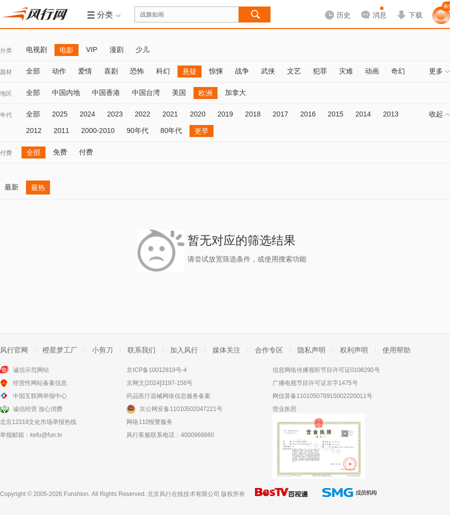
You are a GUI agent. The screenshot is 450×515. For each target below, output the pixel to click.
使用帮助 (396, 350)
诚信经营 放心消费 (37, 409)
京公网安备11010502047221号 (181, 409)
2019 (225, 114)
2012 (34, 130)
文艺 (294, 71)
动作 (59, 71)
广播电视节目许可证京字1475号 (315, 383)
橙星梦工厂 (60, 350)
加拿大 (235, 92)
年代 (6, 115)
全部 (33, 71)
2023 (114, 114)
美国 (179, 92)
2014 (363, 114)
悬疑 (189, 72)
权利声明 (354, 350)
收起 (439, 114)
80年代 (171, 130)
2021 (170, 114)
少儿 (143, 50)
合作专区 (269, 350)
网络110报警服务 (149, 422)
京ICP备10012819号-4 (156, 370)
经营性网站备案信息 (40, 383)
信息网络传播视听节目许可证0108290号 (326, 370)
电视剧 (36, 50)
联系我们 (142, 350)
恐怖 (137, 71)
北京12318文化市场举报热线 (38, 422)
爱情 (85, 71)
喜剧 (111, 71)
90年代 (137, 130)
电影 (67, 50)
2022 (142, 114)
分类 (6, 50)
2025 (60, 114)
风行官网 (14, 350)
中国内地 (66, 92)
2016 (308, 114)
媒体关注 (226, 350)
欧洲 (205, 93)
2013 (390, 114)
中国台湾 (146, 92)
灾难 (346, 71)
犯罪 (320, 71)
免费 (60, 152)
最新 (11, 187)
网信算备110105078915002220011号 (322, 396)
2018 (252, 114)
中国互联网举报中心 (40, 396)
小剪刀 (102, 350)
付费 (6, 153)
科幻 (163, 71)
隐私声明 (312, 350)
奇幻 (398, 71)
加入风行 (184, 350)
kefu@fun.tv (46, 435)
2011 (61, 130)
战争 (242, 71)
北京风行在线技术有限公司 (184, 494)
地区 (6, 93)
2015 (336, 114)
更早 (201, 131)
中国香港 (106, 92)
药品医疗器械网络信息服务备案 (168, 396)
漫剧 (117, 50)
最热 (38, 188)
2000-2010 (97, 130)
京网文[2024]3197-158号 (159, 383)
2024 (87, 114)
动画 (372, 71)
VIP (92, 50)
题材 (6, 72)
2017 (280, 114)
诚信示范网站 (31, 370)
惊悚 (216, 71)
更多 (439, 71)
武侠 (268, 71)
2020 (198, 114)
